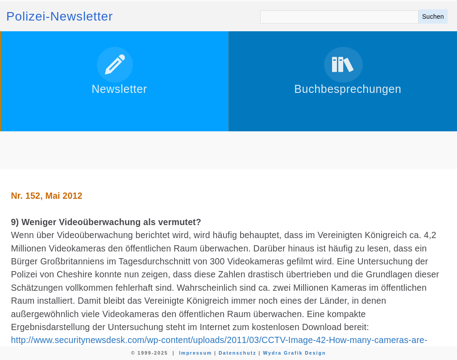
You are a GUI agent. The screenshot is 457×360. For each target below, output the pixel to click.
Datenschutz (237, 353)
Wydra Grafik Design (294, 353)
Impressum (195, 353)
